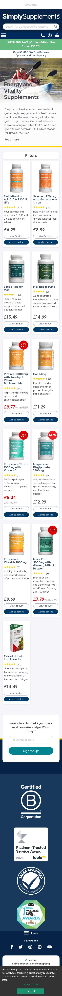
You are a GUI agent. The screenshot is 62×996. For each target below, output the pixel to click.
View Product (16, 236)
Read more (11, 139)
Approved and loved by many (31, 54)
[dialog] (31, 981)
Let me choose (30, 984)
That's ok (30, 991)
